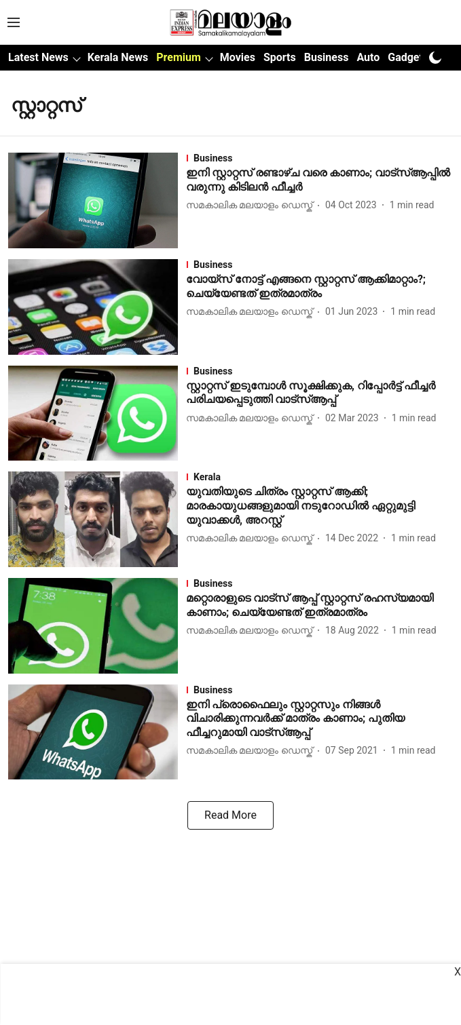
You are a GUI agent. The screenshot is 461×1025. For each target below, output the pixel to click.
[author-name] (252, 205)
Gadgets (408, 57)
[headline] (319, 180)
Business (326, 57)
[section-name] (319, 158)
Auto (368, 57)
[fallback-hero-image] (97, 200)
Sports (279, 57)
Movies (237, 57)
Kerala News (118, 57)
